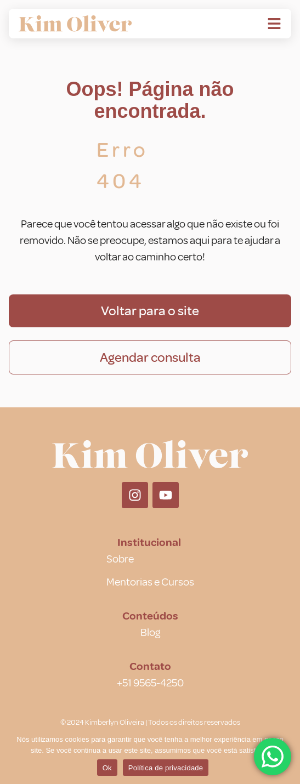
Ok (107, 768)
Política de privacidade (165, 768)
